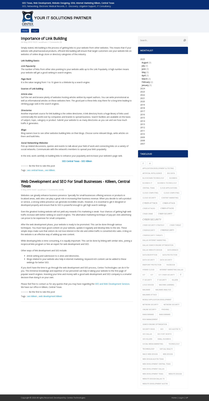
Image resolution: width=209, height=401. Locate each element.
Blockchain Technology (153, 178)
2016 (142, 114)
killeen (175, 280)
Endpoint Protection (152, 265)
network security (150, 304)
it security (147, 280)
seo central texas (35, 170)
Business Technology (167, 183)
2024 (142, 88)
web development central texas (157, 364)
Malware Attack (150, 295)
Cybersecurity (167, 230)
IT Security (162, 280)
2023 (142, 91)
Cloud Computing (171, 193)
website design (175, 374)
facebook (170, 265)
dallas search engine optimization (158, 245)
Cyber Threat (175, 225)
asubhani (43, 42)
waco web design (150, 354)
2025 (163, 72)
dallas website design (152, 250)
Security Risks (149, 329)
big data (171, 173)
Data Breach (172, 250)
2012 (142, 127)
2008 (142, 140)
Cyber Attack (150, 203)
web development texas (153, 374)
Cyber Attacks (167, 208)
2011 (142, 130)
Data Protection (169, 255)
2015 (142, 117)
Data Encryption (150, 255)
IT (143, 163)
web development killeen (50, 296)
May (144, 72)
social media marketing (153, 344)
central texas (149, 188)
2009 (142, 137)
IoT (152, 275)
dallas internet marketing (154, 240)
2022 (142, 95)
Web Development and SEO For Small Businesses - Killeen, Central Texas (75, 183)
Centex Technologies (76, 397)
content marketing (170, 198)
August (145, 62)
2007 (142, 143)
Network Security (171, 304)
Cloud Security (149, 198)
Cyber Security (152, 219)
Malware (146, 290)
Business (173, 178)
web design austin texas (153, 359)
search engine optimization (155, 324)
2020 (142, 101)
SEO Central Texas (70, 161)
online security (149, 309)
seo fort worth (164, 334)
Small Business (164, 339)
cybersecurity (149, 230)
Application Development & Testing (158, 168)
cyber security (165, 213)
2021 (142, 98)
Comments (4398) (56, 189)
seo (161, 329)
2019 (142, 104)
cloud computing (150, 193)
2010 (142, 134)
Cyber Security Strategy (153, 225)
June (144, 69)
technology (174, 344)
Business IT (147, 183)
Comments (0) (56, 42)
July (143, 65)
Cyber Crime (148, 214)
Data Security (166, 260)
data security (149, 260)
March (145, 78)
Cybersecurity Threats (153, 235)
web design (168, 354)
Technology (148, 349)
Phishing (165, 309)
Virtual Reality (166, 349)
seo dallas (147, 334)
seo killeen (50, 170)
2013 (142, 124)
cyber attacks (149, 208)
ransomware (148, 314)
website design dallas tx (153, 379)
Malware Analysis (163, 290)
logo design (148, 285)
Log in (35, 30)
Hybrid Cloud (148, 270)
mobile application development (157, 299)
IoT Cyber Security (166, 275)
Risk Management (150, 319)
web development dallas (153, 369)
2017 (142, 111)
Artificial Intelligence (152, 173)
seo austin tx (174, 329)
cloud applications (168, 188)
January (145, 85)
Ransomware (164, 314)
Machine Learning (166, 285)
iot (144, 275)
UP (187, 397)
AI (150, 163)
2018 (142, 108)
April (144, 75)
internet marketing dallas (171, 270)
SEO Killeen (86, 161)
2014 (142, 121)
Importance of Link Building (44, 38)
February (146, 82)
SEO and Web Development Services (112, 283)
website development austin (155, 384)
